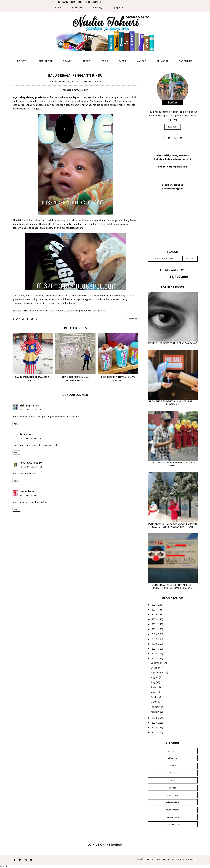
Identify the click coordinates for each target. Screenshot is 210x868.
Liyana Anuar (27, 491)
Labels (118, 8)
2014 (154, 717)
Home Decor (45, 61)
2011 (154, 732)
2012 (154, 727)
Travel (67, 61)
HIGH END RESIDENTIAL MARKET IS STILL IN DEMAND (172, 403)
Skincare (163, 61)
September (157, 672)
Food (104, 61)
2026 (154, 604)
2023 (154, 619)
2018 (154, 643)
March (154, 701)
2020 (154, 634)
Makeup (141, 61)
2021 (154, 629)
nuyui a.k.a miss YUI (31, 462)
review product (172, 817)
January (155, 711)
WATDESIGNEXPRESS (188, 859)
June (154, 687)
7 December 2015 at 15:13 (31, 438)
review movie (172, 809)
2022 (154, 624)
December (156, 662)
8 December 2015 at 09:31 (31, 467)
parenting (65, 81)
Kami (54, 81)
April (154, 696)
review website (172, 824)
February (156, 706)
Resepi (86, 61)
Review (97, 8)
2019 (154, 638)
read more (172, 127)
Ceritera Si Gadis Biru (155, 859)
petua (172, 780)
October (155, 667)
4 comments (131, 318)
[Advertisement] (173, 223)
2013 (154, 722)
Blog (58, 8)
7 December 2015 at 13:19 (31, 410)
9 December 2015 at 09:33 (31, 495)
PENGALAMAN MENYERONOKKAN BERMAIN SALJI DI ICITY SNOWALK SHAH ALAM (172, 525)
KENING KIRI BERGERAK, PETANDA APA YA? (172, 343)
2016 (154, 653)
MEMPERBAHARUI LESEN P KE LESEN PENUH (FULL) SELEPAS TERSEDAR (172, 586)
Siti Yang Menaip (29, 405)
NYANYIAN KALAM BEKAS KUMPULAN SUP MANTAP (172, 464)
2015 (154, 658)
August (155, 677)
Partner (77, 8)
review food (172, 795)
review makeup (172, 802)
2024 (154, 614)
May (153, 692)
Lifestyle (172, 758)
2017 (154, 648)
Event (122, 61)
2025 (154, 609)
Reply (16, 424)
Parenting (186, 61)
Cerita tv (172, 751)
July (153, 682)
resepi (172, 787)
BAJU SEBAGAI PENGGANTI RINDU (75, 75)
